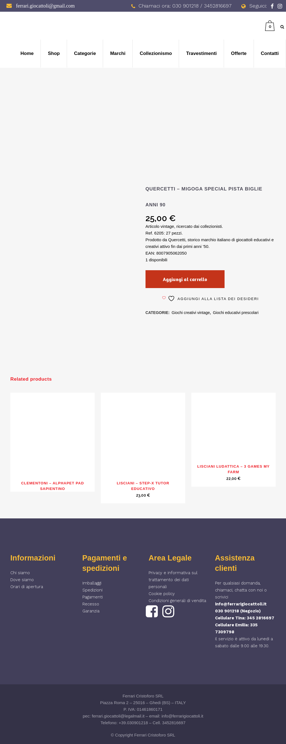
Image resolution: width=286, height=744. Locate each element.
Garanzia (90, 610)
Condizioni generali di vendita (177, 600)
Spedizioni (92, 590)
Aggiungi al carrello (185, 279)
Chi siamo (20, 572)
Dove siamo (22, 579)
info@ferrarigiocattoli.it (241, 604)
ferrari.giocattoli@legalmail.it (118, 716)
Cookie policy (162, 593)
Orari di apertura (26, 586)
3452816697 (173, 722)
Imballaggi (91, 583)
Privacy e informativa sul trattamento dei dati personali (173, 579)
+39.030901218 (133, 722)
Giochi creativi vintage (190, 312)
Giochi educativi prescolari (235, 312)
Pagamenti (92, 597)
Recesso (90, 604)
